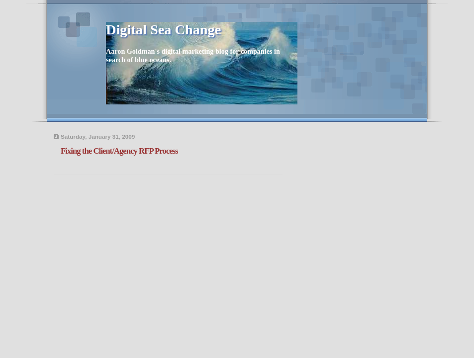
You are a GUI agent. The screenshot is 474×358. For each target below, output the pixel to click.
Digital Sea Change (163, 29)
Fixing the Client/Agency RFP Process (119, 151)
